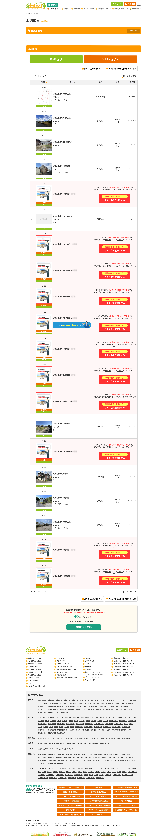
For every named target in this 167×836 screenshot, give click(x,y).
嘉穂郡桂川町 (42, 730)
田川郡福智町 (106, 730)
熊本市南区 (66, 700)
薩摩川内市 (60, 738)
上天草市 (124, 700)
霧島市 (72, 738)
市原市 (44, 772)
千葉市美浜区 (89, 769)
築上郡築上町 (61, 733)
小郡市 (136, 718)
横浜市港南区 (42, 757)
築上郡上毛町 (52, 733)
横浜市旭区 (51, 757)
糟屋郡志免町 (132, 721)
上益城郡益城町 (103, 706)
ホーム (28, 13)
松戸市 (113, 769)
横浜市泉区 (84, 757)
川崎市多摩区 (52, 760)
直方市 (126, 724)
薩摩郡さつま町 (115, 738)
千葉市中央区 (42, 769)
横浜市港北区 (117, 754)
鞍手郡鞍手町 (126, 727)
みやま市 (93, 721)
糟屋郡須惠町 (42, 724)
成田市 (124, 769)
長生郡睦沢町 (62, 778)
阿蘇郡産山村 (42, 706)
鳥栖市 (45, 743)
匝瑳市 (96, 775)
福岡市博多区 (50, 718)
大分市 (40, 749)
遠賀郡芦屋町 (79, 727)
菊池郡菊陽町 (110, 703)
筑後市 (125, 718)
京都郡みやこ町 (126, 730)
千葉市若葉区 (72, 769)
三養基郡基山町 (71, 743)
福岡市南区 (68, 718)
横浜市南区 (77, 754)
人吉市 (87, 700)
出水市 (53, 738)
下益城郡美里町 (53, 703)
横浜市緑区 (59, 757)
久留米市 (109, 718)
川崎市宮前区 (61, 760)
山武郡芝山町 (69, 775)
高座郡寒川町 (52, 763)
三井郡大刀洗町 (99, 724)
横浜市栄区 (76, 757)
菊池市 (113, 700)
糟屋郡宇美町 (113, 721)
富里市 (119, 772)
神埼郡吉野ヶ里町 (59, 743)
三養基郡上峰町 (81, 743)
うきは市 (81, 721)
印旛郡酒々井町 (132, 772)
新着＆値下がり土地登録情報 (67, 678)
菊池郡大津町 (101, 703)
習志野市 (135, 769)
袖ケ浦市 (97, 772)
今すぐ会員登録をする (115, 198)
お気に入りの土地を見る (92, 69)
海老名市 (123, 760)
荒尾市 (92, 700)
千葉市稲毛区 (62, 769)
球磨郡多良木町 (80, 709)
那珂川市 (105, 721)
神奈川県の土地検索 (35, 672)
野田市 (119, 769)
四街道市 (91, 772)
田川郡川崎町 (80, 730)
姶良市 (108, 738)
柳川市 (115, 718)
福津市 (76, 721)
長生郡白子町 (81, 778)
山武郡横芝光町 (43, 778)
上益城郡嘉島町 (92, 706)
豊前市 (56, 727)
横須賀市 (78, 760)
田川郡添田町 (61, 730)
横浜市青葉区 (93, 757)
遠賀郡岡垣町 (98, 727)
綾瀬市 (134, 760)
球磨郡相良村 (109, 709)
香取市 (124, 772)
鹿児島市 (41, 738)
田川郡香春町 (52, 730)
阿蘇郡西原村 (61, 706)
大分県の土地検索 (34, 669)
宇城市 (130, 700)
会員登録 (130, 4)
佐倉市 (129, 769)
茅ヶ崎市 (100, 760)
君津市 (74, 772)
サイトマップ (90, 680)
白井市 (114, 772)
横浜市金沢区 (108, 754)
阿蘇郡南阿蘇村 (71, 706)
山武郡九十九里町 (127, 775)
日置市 (67, 738)
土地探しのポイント (64, 664)
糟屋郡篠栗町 (123, 721)
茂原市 (86, 775)
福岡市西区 (76, 718)
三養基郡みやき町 (92, 743)
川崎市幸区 (120, 757)
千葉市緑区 (80, 769)
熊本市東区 (51, 700)
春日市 (47, 721)
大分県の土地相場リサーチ (123, 669)
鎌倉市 (89, 760)
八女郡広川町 (118, 724)
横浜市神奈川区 (52, 754)
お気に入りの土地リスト (37, 686)
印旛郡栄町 (41, 775)
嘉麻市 (72, 727)
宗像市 (59, 721)
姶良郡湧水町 (126, 738)
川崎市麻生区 (70, 760)
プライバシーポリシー (93, 677)
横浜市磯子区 (98, 754)
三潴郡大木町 (109, 724)
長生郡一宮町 (53, 778)
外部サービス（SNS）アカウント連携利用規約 (94, 673)
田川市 (40, 727)
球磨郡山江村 (128, 709)
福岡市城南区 (85, 718)
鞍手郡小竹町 (116, 727)
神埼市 (51, 743)
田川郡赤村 (97, 730)
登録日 (43, 82)
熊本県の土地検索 (34, 658)
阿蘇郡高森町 (52, 706)
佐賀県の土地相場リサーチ (123, 666)
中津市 (51, 749)
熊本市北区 (74, 700)
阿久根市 (47, 738)
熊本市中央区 (42, 700)
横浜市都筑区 (102, 757)
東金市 (91, 775)
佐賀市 (40, 743)
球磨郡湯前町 (90, 709)
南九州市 (96, 738)
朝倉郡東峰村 (89, 724)
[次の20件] (133, 76)
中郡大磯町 (60, 763)
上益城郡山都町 (124, 706)
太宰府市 (64, 721)
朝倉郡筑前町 (80, 724)
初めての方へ (61, 661)
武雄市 (102, 743)
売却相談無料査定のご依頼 (66, 669)
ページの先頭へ (162, 831)
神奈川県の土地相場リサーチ (124, 672)
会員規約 (88, 669)
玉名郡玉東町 (63, 703)
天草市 (40, 703)
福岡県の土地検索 (34, 661)
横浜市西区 (61, 754)
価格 (100, 82)
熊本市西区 (59, 700)
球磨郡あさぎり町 (53, 712)
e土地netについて (63, 658)
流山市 (49, 772)
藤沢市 (95, 760)
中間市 (61, 727)
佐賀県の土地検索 (34, 666)
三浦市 (112, 760)
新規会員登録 (33, 680)
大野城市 (53, 721)
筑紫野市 (41, 721)
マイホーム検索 (33, 678)
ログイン (117, 4)
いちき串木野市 (80, 738)
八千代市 (55, 772)
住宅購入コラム (62, 672)
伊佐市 (102, 738)
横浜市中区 (69, 754)
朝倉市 (88, 721)
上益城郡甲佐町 (114, 706)
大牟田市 (102, 718)
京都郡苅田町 (116, 730)
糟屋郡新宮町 (52, 724)
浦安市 (85, 772)
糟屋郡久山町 (61, 724)
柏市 (39, 772)
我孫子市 (62, 772)
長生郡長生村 (72, 778)
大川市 (130, 718)
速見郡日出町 (68, 749)
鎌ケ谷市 (68, 772)
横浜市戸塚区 (126, 754)
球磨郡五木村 (118, 709)
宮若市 (66, 727)
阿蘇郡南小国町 (120, 703)
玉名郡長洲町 (82, 703)
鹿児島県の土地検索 (35, 664)
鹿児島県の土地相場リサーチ (124, 664)
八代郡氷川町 (42, 709)
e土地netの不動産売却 (65, 666)
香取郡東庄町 (117, 775)
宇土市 (118, 700)
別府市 (45, 749)
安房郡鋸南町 (78, 775)
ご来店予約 (89, 664)
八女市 (120, 718)
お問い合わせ (90, 661)
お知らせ (88, 658)
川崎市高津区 (42, 760)
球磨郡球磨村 (42, 712)
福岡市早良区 (94, 718)
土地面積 (132, 82)
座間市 (129, 760)
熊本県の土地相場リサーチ (123, 658)
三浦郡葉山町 (42, 763)
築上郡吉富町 (42, 733)
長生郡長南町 (100, 778)
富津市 (80, 772)
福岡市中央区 (60, 718)
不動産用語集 (61, 675)
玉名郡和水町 (91, 703)
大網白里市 (108, 775)
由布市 (61, 749)
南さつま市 (89, 738)
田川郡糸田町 (70, 730)
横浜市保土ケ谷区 (87, 754)
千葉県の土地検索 (34, 675)
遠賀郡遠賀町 (107, 727)
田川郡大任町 (89, 730)
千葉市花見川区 (52, 769)
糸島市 (99, 721)
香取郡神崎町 (50, 775)
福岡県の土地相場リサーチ (123, 661)
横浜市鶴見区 (42, 754)
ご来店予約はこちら (83, 627)
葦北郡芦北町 (52, 709)
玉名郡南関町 (73, 703)
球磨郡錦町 (71, 709)
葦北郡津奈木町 (61, 709)
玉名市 (102, 700)
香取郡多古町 (60, 775)
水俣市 (97, 700)
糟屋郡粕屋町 (70, 724)
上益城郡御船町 (82, 706)
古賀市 (71, 721)
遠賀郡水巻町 (88, 727)
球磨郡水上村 (100, 709)
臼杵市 (56, 749)
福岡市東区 (41, 718)
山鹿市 (108, 700)
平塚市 (84, 760)
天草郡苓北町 (64, 712)
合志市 (45, 703)
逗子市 (107, 760)
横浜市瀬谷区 (67, 757)
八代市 (81, 700)
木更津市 (107, 769)
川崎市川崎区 (111, 757)
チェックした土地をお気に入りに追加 (121, 69)
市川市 (96, 769)
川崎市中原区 (129, 757)
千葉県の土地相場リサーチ (123, 675)
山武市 (101, 775)
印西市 (109, 772)
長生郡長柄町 (90, 778)
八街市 (103, 772)
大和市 (117, 760)
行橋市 (51, 727)
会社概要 (88, 666)
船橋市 (102, 769)
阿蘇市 (135, 700)
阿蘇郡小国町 (130, 703)
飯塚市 (131, 724)
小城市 (107, 743)
